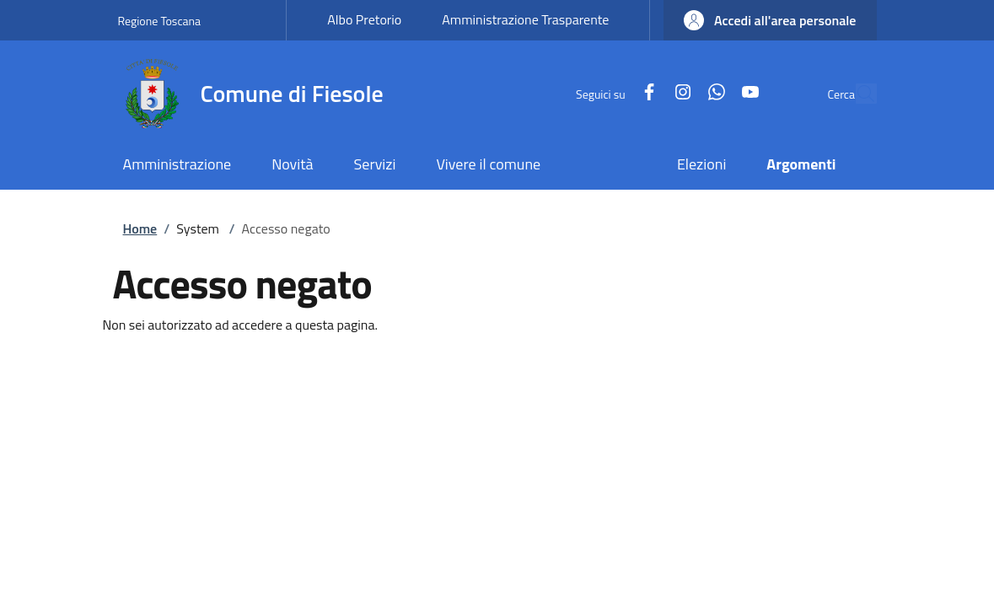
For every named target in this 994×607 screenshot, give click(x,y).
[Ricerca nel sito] (856, 93)
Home (140, 228)
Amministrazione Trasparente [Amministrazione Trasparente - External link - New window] (525, 19)
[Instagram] (643, 93)
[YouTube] (711, 93)
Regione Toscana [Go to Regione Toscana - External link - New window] (159, 21)
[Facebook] (609, 93)
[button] (770, 20)
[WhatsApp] (677, 93)
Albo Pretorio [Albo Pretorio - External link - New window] (364, 19)
